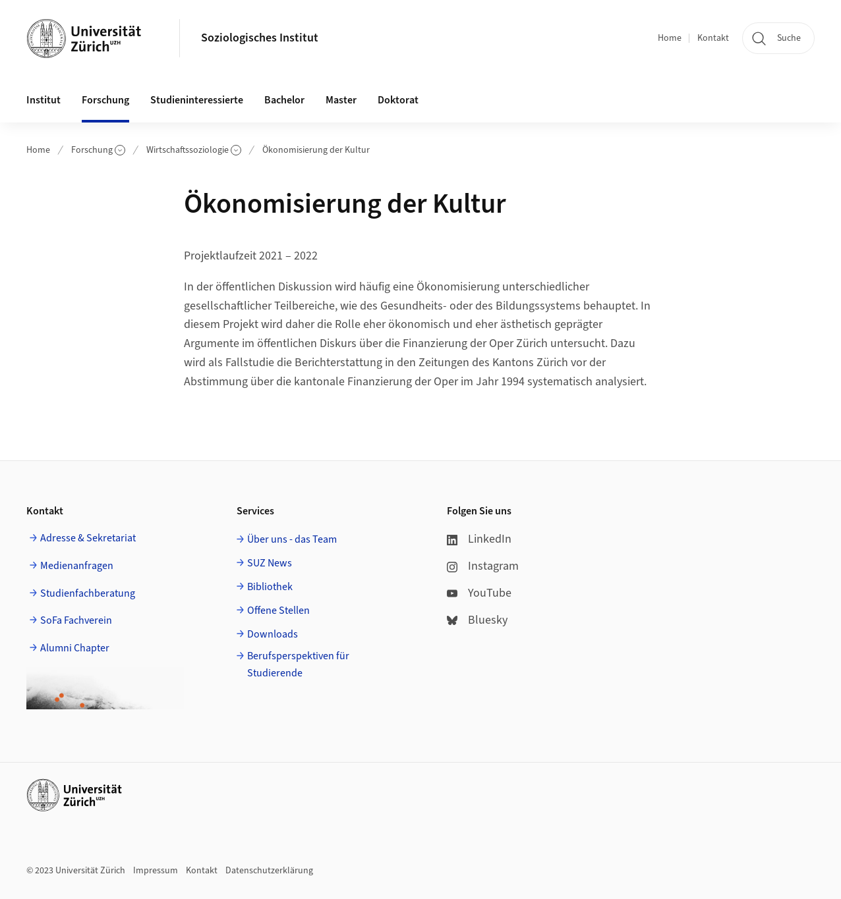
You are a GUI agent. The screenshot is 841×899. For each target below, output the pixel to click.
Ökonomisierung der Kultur (316, 150)
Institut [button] (43, 100)
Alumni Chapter (74, 648)
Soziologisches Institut (259, 38)
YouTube (479, 593)
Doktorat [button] (398, 100)
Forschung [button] (105, 100)
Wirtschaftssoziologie (193, 150)
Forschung (98, 150)
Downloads (272, 634)
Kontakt (713, 38)
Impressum (155, 870)
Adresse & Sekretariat (88, 538)
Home (670, 38)
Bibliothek (270, 587)
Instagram (483, 566)
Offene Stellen (278, 610)
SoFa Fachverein (76, 620)
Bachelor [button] (284, 100)
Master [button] (341, 100)
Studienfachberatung (87, 593)
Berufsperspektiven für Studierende (298, 664)
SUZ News (269, 563)
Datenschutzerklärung (269, 870)
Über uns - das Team (292, 539)
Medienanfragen (76, 565)
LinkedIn (479, 539)
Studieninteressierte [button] (196, 100)
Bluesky (477, 620)
